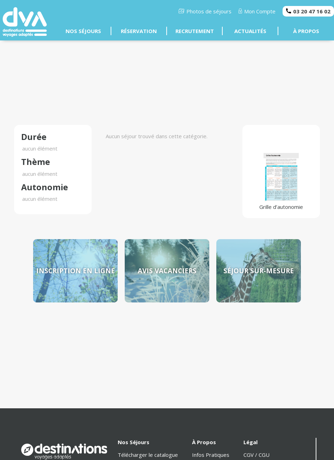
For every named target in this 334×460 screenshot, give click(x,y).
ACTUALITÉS (250, 30)
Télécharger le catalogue (148, 454)
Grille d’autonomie (281, 181)
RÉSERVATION (139, 30)
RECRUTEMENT (194, 30)
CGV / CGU (256, 454)
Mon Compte (257, 11)
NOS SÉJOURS (83, 30)
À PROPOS (306, 30)
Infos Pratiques (210, 454)
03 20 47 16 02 (308, 11)
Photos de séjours (205, 11)
